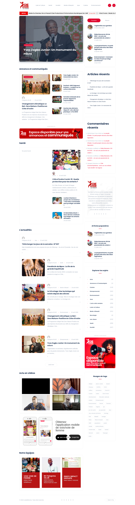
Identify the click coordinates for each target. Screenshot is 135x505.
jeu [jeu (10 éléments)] (104, 406)
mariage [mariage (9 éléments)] (104, 416)
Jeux (78, 5)
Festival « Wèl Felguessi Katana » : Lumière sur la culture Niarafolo (71, 87)
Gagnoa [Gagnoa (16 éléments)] (98, 406)
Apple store (62, 437)
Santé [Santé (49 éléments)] (99, 429)
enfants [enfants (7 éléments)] (90, 400)
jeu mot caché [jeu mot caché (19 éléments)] (92, 410)
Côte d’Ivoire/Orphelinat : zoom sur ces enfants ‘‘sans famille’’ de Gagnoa (99, 165)
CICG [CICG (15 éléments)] (105, 387)
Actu (91, 279)
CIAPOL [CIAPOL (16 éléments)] (98, 387)
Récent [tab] (107, 20)
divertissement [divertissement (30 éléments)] (92, 397)
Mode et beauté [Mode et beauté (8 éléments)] (99, 419)
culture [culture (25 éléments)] (97, 393)
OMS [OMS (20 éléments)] (90, 423)
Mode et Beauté (69, 5)
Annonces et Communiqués (98, 283)
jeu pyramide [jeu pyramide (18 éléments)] (102, 410)
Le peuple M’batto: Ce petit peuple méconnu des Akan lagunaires (103, 47)
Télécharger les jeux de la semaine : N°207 (40, 244)
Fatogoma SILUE (26, 100)
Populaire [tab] (94, 20)
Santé (50, 5)
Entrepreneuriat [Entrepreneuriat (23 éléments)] (99, 400)
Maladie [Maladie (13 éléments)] (96, 416)
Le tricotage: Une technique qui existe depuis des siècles (61, 292)
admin (54, 175)
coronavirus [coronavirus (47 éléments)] (99, 390)
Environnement (96, 5)
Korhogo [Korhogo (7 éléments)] (106, 413)
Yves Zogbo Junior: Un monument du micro (50, 52)
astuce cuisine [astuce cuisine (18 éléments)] (99, 383)
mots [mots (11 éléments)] (107, 419)
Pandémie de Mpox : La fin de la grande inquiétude (61, 267)
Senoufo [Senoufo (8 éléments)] (91, 433)
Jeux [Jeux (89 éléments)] (110, 410)
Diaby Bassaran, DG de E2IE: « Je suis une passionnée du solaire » (102, 36)
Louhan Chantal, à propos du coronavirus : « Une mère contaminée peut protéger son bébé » (72, 201)
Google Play (74, 437)
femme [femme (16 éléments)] (101, 403)
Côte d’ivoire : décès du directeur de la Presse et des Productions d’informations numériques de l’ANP (73, 13)
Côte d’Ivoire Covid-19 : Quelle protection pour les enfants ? (65, 180)
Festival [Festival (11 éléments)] (91, 406)
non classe (93, 319)
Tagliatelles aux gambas (103, 26)
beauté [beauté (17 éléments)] (108, 383)
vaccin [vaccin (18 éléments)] (97, 433)
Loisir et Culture (40, 5)
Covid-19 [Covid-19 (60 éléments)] (107, 390)
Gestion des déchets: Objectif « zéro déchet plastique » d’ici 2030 (71, 110)
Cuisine (85, 5)
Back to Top (110, 500)
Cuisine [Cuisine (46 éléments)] (90, 393)
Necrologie (93, 315)
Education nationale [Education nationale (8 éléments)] (104, 397)
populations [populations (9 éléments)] (97, 423)
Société (58, 5)
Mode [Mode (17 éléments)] (90, 419)
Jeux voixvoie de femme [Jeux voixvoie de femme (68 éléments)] (95, 413)
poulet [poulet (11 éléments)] (105, 423)
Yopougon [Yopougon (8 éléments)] (105, 433)
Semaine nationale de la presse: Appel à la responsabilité (71, 98)
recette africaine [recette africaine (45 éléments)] (99, 426)
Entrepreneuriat (28, 45)
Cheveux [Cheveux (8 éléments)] (91, 387)
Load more (51, 364)
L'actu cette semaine (96, 303)
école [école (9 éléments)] (90, 436)
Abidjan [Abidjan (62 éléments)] (90, 383)
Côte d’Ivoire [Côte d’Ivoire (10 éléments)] (106, 393)
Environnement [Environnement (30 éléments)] (92, 403)
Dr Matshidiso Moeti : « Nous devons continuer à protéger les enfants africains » (72, 215)
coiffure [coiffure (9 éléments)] (90, 390)
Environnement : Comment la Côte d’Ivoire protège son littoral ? (103, 59)
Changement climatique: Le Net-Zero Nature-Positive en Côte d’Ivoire (34, 106)
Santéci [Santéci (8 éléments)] (106, 429)
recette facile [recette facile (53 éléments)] (92, 429)
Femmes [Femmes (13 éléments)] (108, 403)
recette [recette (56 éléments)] (90, 426)
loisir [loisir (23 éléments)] (90, 416)
